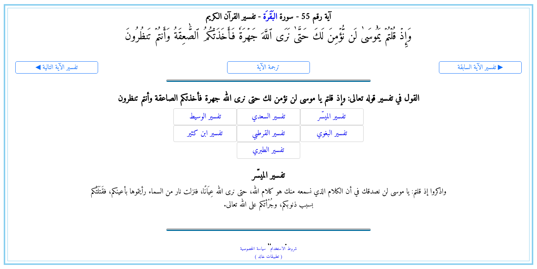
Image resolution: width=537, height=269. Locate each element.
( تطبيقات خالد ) (268, 257)
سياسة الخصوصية (253, 249)
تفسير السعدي (268, 116)
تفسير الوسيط (205, 116)
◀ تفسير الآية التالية (56, 67)
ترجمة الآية (268, 67)
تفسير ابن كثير (205, 133)
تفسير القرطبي (268, 133)
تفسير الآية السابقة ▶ (480, 67)
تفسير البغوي (332, 133)
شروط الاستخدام (283, 249)
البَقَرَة (270, 17)
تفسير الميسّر (332, 116)
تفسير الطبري (268, 150)
